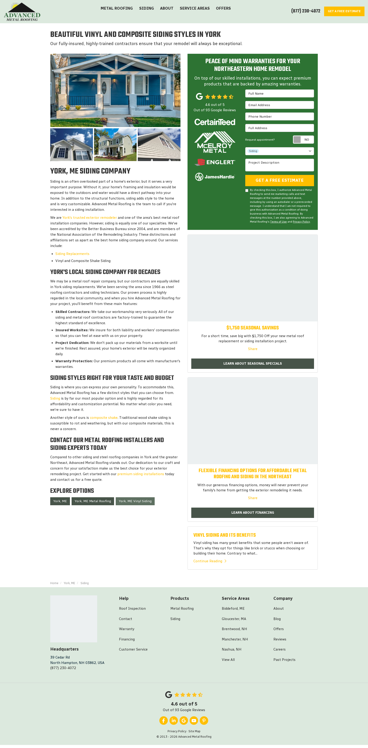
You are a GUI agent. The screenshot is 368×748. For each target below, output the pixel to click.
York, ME (60, 503)
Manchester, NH (235, 642)
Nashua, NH (232, 652)
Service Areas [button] (193, 12)
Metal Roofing (182, 611)
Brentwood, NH (234, 632)
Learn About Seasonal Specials (252, 366)
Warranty (126, 632)
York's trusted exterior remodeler (89, 219)
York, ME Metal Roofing (93, 503)
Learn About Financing (252, 515)
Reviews (279, 642)
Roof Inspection (132, 611)
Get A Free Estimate (280, 182)
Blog (277, 622)
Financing (127, 642)
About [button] (167, 12)
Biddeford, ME (233, 611)
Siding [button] (146, 12)
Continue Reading (209, 564)
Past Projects (284, 662)
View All (228, 662)
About (278, 611)
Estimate (342, 11)
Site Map (194, 734)
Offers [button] (221, 12)
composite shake (103, 419)
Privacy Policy (301, 223)
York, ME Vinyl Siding (135, 503)
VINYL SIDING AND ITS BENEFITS (224, 538)
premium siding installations (141, 475)
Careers (279, 652)
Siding (55, 400)
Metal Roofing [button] (118, 12)
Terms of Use (278, 223)
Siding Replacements (72, 255)
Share (252, 351)
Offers (278, 632)
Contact (125, 622)
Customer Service (133, 652)
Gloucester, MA (234, 622)
